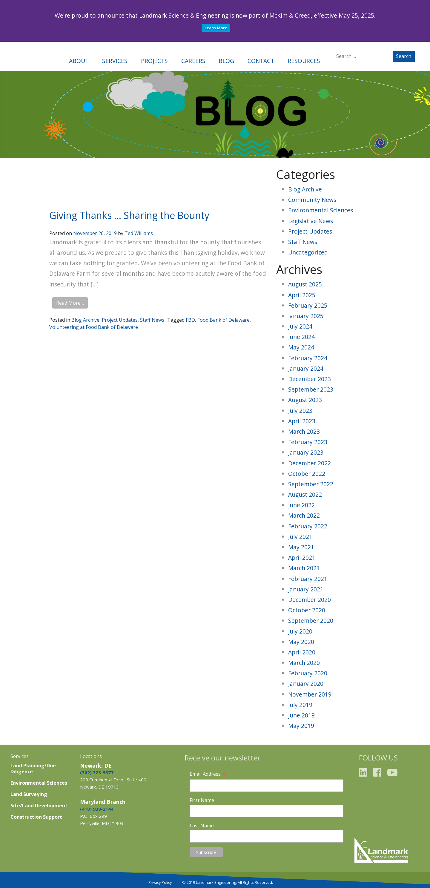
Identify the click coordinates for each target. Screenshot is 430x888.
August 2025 (305, 284)
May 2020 (301, 642)
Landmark (29, 56)
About (79, 61)
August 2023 (305, 400)
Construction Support (36, 817)
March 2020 (304, 663)
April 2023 (301, 421)
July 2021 (300, 537)
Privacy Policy (160, 882)
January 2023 (305, 452)
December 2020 (309, 600)
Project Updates (120, 320)
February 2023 (307, 442)
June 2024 (301, 337)
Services (115, 61)
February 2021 (307, 579)
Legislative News (310, 221)
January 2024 (305, 368)
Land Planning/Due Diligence (33, 768)
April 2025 (301, 295)
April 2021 (301, 557)
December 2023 (309, 379)
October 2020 (306, 610)
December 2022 (309, 463)
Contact (261, 61)
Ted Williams (139, 233)
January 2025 (305, 316)
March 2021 (304, 568)
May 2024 (301, 347)
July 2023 (300, 411)
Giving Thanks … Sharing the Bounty (129, 215)
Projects (154, 61)
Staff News (152, 320)
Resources (304, 61)
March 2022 (304, 515)
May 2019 (301, 726)
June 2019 (301, 715)
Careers (193, 61)
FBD (190, 320)
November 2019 (309, 694)
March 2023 (304, 431)
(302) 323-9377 (96, 772)
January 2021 (305, 589)
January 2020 (305, 684)
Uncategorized (308, 252)
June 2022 (301, 505)
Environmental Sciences (320, 210)
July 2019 (300, 705)
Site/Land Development (38, 805)
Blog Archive (85, 320)
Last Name (202, 825)
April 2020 (301, 652)
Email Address (208, 773)
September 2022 (310, 484)
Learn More (216, 27)
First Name (202, 800)
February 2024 (307, 358)
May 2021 (301, 547)
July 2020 (300, 631)
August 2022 (305, 494)
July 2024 (300, 326)
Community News (312, 200)
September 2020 (310, 620)
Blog (226, 61)
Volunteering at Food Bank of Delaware (93, 327)
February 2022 (307, 526)
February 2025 (307, 305)
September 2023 (310, 389)
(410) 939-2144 (96, 809)
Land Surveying (28, 794)
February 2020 (307, 673)
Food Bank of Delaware (223, 320)
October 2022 (306, 474)
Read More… (70, 303)
